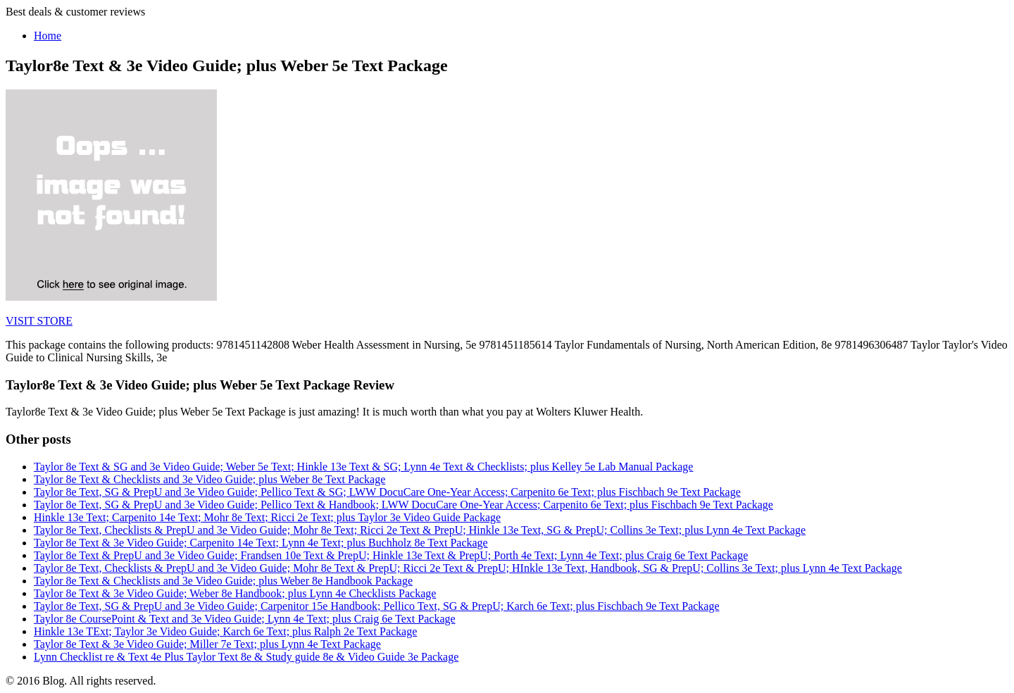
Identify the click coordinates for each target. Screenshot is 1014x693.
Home (47, 36)
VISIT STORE (39, 321)
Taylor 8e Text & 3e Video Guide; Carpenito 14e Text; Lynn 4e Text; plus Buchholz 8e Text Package (261, 543)
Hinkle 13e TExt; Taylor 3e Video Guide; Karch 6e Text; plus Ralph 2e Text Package (225, 631)
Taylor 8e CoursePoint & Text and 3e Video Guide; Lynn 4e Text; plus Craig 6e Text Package (245, 619)
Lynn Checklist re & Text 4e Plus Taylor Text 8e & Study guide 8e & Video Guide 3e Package (246, 657)
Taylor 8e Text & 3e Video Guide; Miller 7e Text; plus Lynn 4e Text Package (207, 644)
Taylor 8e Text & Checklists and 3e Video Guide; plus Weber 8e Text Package (209, 479)
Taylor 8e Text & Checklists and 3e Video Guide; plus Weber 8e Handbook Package (223, 581)
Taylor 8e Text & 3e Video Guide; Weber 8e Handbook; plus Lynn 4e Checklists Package (235, 593)
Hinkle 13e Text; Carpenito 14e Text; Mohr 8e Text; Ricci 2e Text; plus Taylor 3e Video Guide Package (267, 517)
